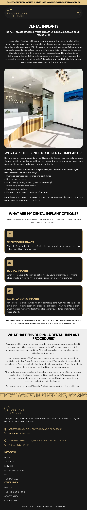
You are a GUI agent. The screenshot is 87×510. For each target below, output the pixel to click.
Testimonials (11, 479)
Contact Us (10, 501)
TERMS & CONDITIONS (14, 492)
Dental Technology (14, 470)
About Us (9, 462)
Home (7, 458)
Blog (7, 475)
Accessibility (11, 496)
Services (8, 466)
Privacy (8, 488)
